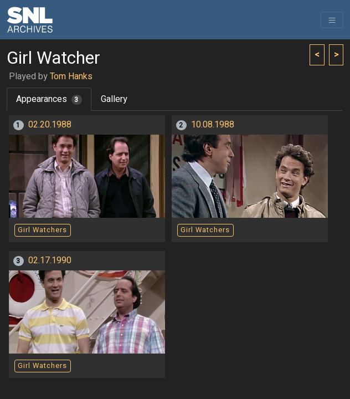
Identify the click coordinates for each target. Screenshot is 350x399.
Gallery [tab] (114, 99)
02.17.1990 (49, 260)
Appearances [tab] (49, 99)
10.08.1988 (212, 124)
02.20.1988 (49, 124)
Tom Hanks (71, 76)
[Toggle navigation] (332, 20)
